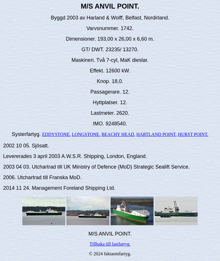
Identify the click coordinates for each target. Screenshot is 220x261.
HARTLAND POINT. (156, 134)
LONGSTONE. (86, 134)
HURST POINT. (193, 134)
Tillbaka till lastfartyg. (110, 244)
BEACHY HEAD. (118, 134)
